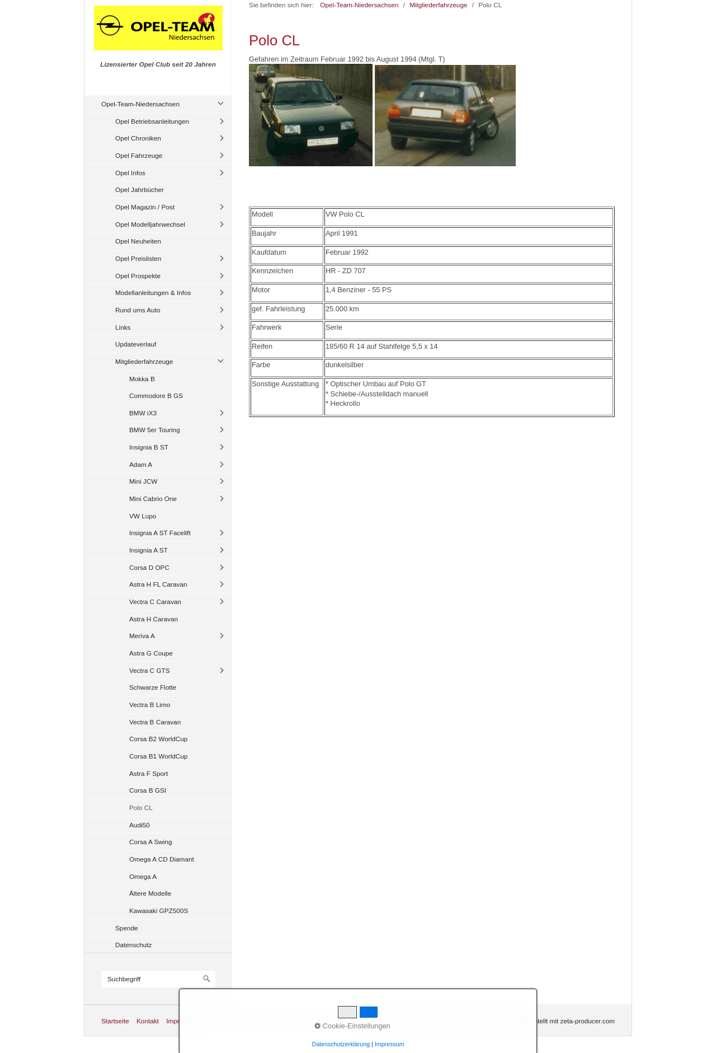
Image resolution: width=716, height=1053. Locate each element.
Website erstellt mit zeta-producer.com (559, 1020)
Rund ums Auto (137, 309)
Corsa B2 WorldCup (158, 738)
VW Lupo (142, 516)
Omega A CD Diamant (161, 859)
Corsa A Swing (150, 841)
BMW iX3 (143, 412)
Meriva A (142, 635)
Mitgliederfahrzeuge (144, 361)
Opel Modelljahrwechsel (150, 224)
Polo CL (141, 807)
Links (122, 327)
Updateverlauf (135, 344)
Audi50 (139, 825)
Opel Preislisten (138, 258)
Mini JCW (143, 481)
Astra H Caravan (153, 619)
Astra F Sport (148, 773)
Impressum (182, 1020)
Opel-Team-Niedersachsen (140, 103)
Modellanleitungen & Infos (153, 292)
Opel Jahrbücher (139, 189)
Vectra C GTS (149, 670)
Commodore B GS (156, 395)
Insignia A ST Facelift (160, 532)
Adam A (140, 464)
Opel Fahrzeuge (138, 155)
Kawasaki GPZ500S (158, 910)
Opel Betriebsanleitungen (152, 121)
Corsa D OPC (149, 567)
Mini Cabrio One (153, 498)
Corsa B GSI (147, 790)
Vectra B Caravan (155, 722)
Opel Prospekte (138, 275)
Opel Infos (130, 172)
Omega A (143, 876)
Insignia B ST (148, 447)
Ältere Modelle (150, 893)
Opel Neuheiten (138, 241)
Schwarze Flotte (152, 687)
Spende (126, 928)
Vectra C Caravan (155, 601)
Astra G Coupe (151, 653)
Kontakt (147, 1020)
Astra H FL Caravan (158, 584)
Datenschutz (133, 944)
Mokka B (142, 378)
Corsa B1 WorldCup (158, 756)
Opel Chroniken (138, 138)
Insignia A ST (148, 550)
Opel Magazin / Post (145, 206)
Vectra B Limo (149, 704)
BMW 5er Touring (154, 429)
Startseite (115, 1020)
